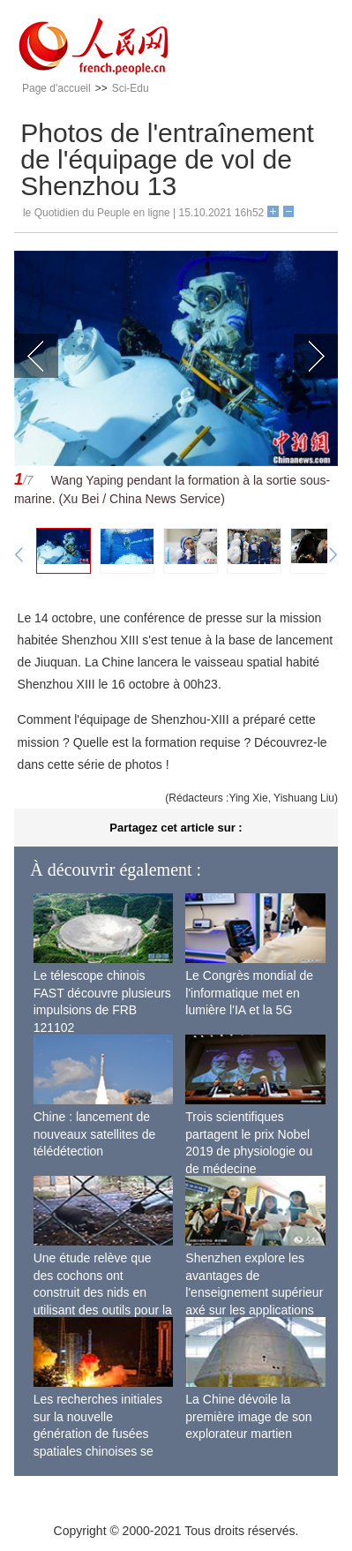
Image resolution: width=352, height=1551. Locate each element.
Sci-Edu (130, 88)
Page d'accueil (56, 88)
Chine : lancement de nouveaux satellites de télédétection (95, 1134)
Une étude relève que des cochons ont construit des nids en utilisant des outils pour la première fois (103, 1292)
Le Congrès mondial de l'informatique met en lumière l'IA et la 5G (249, 992)
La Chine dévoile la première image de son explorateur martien (248, 1416)
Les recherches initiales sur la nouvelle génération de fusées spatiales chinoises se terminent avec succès (98, 1433)
